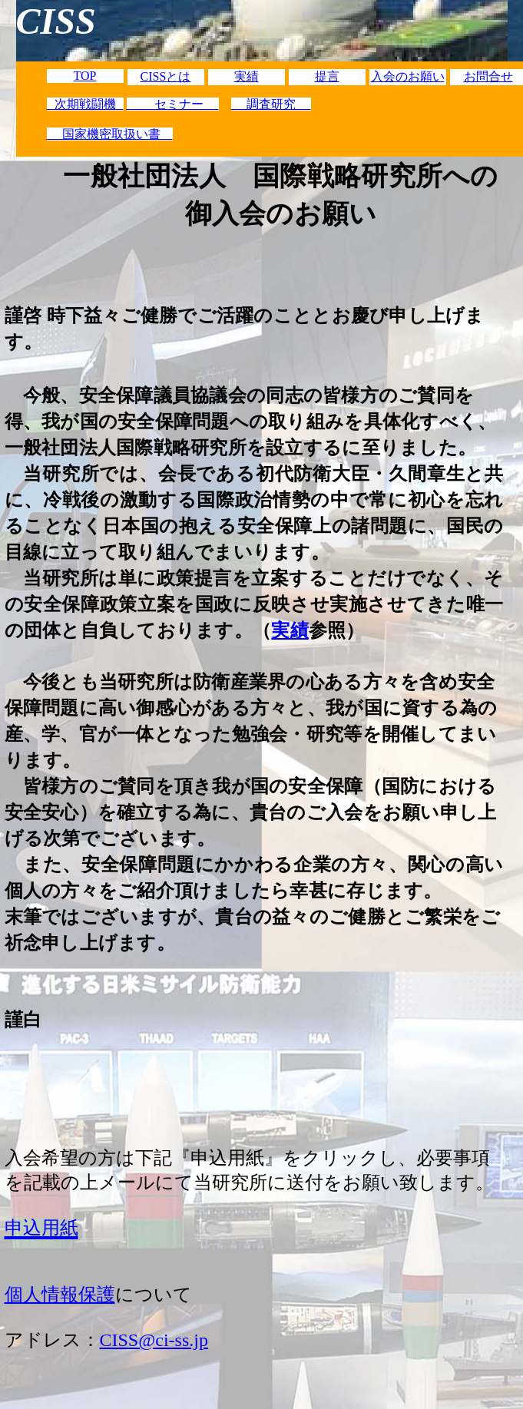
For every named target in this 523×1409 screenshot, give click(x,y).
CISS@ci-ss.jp (154, 1340)
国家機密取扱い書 (110, 134)
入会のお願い (408, 76)
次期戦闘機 (85, 104)
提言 (327, 76)
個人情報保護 (60, 1295)
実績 (246, 76)
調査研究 (271, 104)
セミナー (173, 104)
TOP (85, 75)
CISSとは (166, 76)
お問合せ (488, 76)
